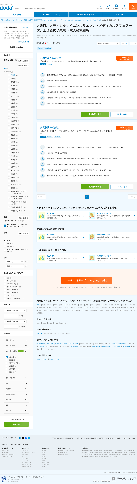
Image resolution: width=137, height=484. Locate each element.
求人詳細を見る (95, 114)
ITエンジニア (25, 450)
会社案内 (106, 472)
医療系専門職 (38, 20)
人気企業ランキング (89, 454)
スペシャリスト (26, 460)
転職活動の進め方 (87, 450)
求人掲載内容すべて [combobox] (12, 310)
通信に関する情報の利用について (67, 438)
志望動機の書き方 (121, 450)
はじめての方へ (6, 450)
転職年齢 (117, 454)
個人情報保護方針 (13, 481)
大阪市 (13, 75)
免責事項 (118, 438)
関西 (25, 20)
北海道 (44, 450)
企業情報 (114, 456)
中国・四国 (45, 462)
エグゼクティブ (26, 462)
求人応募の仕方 (90, 452)
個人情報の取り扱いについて (16, 479)
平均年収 (98, 454)
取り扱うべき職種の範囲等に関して (88, 438)
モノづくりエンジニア (28, 452)
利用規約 (54, 438)
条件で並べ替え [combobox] (103, 43)
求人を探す (17, 14)
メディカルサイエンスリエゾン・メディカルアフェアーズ (83, 20)
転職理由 (111, 454)
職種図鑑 (108, 456)
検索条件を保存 (16, 47)
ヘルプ (133, 438)
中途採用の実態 (125, 454)
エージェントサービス (8, 454)
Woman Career (26, 466)
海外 (43, 466)
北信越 (44, 458)
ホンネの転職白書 (100, 456)
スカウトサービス (7, 456)
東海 (43, 456)
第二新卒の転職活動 (129, 452)
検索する (16, 424)
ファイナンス (26, 458)
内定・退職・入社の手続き (114, 452)
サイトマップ (126, 438)
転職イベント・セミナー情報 (66, 450)
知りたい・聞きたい (85, 14)
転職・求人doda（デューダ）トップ (11, 20)
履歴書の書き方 (98, 450)
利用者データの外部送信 (106, 438)
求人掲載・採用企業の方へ (127, 472)
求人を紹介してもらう (51, 14)
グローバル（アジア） (28, 464)
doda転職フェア (62, 452)
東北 (43, 452)
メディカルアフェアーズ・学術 (53, 20)
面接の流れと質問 (101, 452)
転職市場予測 (90, 456)
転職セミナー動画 (63, 454)
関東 (43, 454)
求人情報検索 (5, 452)
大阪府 (30, 20)
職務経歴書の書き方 (109, 450)
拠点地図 (114, 472)
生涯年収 (104, 454)
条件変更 (25, 27)
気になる (122, 114)
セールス (24, 456)
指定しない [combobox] (11, 262)
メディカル (25, 454)
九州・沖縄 (45, 464)
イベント (120, 14)
